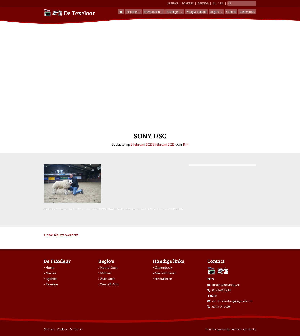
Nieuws (173, 3)
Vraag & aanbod (196, 12)
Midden (105, 273)
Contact (231, 12)
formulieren (163, 279)
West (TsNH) (109, 284)
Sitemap (49, 329)
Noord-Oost (109, 268)
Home (50, 268)
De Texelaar (69, 12)
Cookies (62, 329)
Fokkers (188, 3)
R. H (186, 144)
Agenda (203, 3)
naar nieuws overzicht (61, 235)
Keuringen (173, 12)
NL (214, 3)
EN (222, 3)
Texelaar (132, 12)
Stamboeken (152, 12)
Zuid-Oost (107, 279)
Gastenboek (247, 12)
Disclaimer (76, 329)
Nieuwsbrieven (165, 273)
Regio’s (215, 12)
